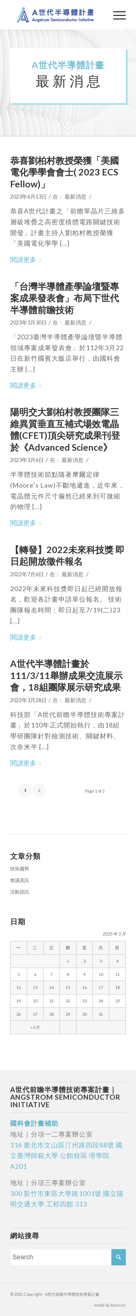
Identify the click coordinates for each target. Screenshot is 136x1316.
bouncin (118, 1305)
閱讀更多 (27, 259)
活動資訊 (19, 892)
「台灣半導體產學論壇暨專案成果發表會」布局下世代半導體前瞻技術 (64, 298)
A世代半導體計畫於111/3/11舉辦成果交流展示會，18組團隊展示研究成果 (66, 675)
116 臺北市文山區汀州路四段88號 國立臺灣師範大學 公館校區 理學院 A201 (66, 1155)
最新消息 (75, 197)
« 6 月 (35, 1027)
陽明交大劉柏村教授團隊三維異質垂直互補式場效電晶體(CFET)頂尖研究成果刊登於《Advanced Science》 (65, 429)
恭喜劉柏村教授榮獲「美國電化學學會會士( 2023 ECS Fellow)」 (64, 172)
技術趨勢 (19, 868)
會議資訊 (19, 880)
